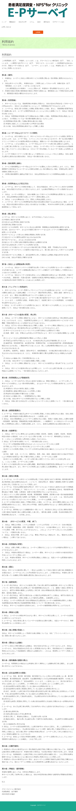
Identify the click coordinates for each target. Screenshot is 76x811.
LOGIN (38, 32)
